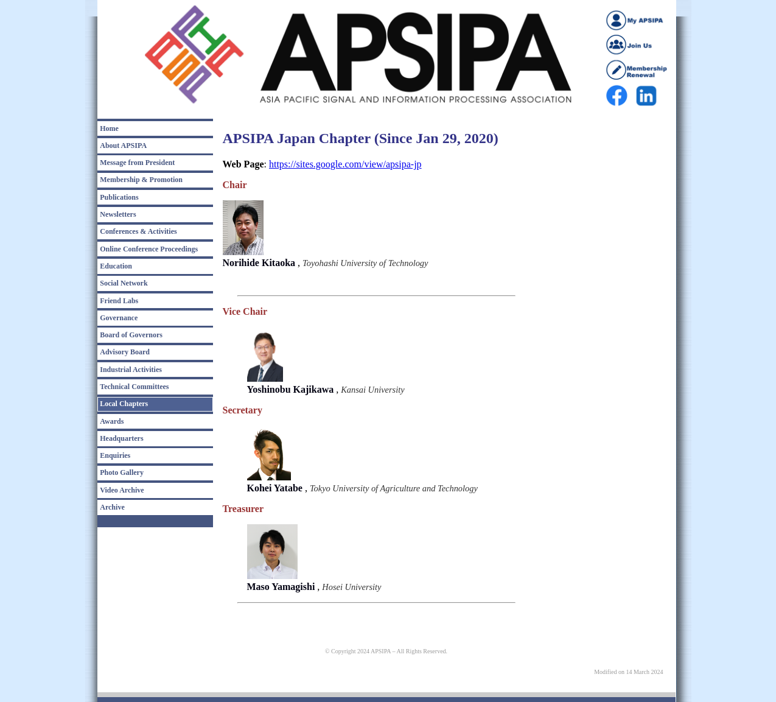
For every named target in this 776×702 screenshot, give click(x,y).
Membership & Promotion (141, 179)
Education (116, 266)
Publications (119, 197)
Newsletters (118, 214)
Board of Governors (131, 335)
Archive (112, 507)
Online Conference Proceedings (149, 249)
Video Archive (122, 490)
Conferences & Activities (138, 231)
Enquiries (115, 455)
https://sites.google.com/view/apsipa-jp (345, 164)
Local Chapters (124, 403)
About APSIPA (123, 145)
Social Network (123, 283)
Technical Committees (134, 386)
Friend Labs (119, 301)
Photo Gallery (122, 472)
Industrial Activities (131, 369)
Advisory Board (125, 352)
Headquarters (121, 438)
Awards (112, 421)
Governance (119, 318)
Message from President (137, 162)
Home (109, 128)
